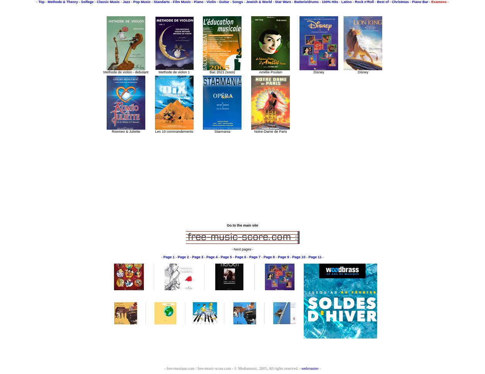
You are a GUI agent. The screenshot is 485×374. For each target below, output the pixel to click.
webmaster (309, 369)
